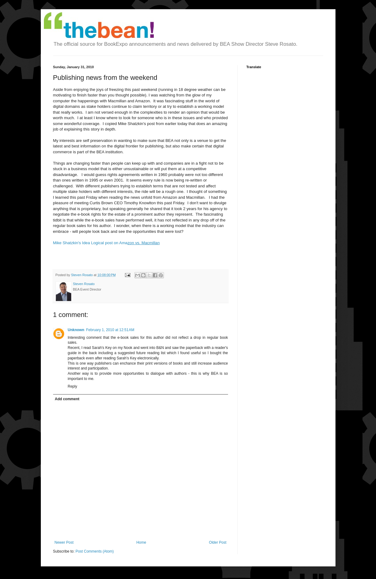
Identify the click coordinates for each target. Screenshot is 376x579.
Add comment (67, 399)
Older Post (218, 542)
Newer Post (64, 542)
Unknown (76, 330)
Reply (72, 386)
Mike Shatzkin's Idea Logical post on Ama (106, 243)
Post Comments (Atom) (95, 551)
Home (141, 542)
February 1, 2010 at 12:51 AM (110, 330)
